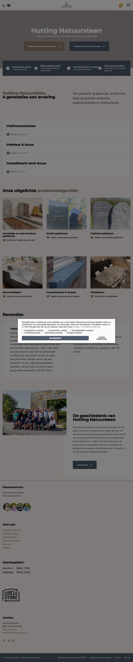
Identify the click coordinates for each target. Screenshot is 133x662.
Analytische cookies (33, 330)
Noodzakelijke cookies (82, 330)
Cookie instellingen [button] (101, 338)
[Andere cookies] (65, 333)
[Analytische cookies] (23, 330)
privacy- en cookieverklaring (86, 327)
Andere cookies (74, 333)
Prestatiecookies (32, 333)
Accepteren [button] (55, 338)
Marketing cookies (53, 333)
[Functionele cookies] (46, 330)
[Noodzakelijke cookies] (70, 330)
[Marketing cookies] (43, 333)
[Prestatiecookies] (23, 333)
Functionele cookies (57, 330)
